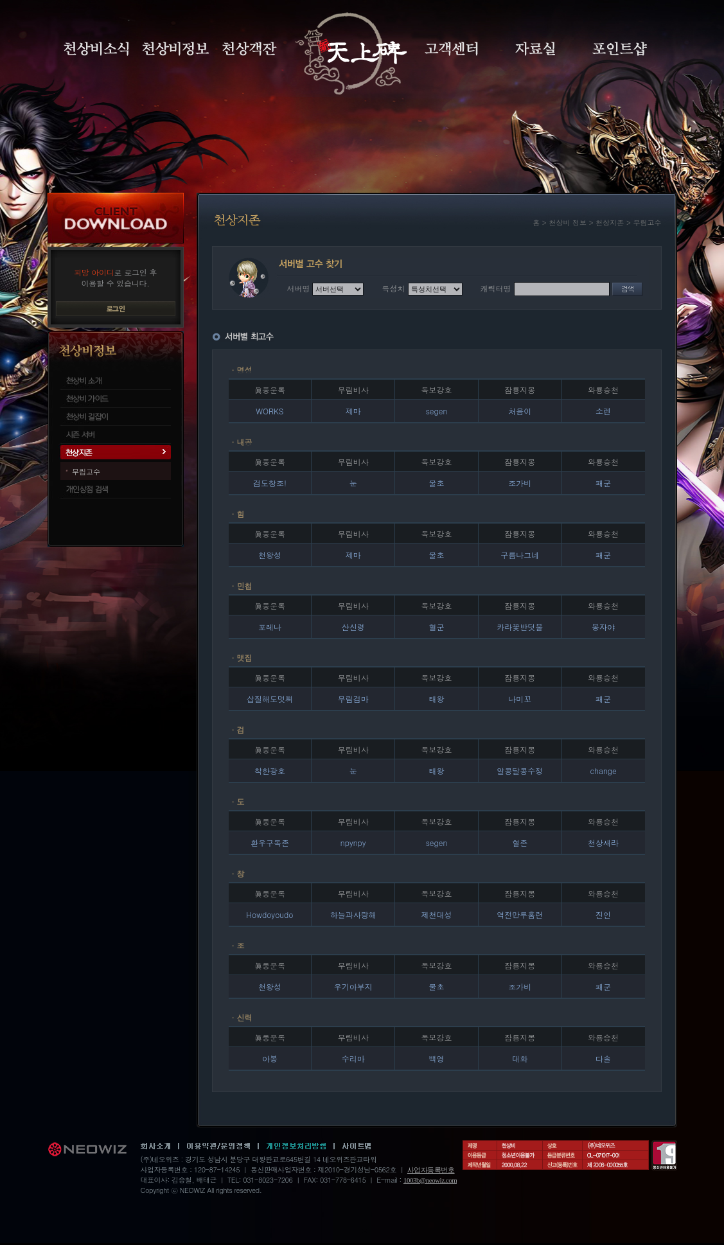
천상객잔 (249, 49)
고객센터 (451, 49)
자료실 (535, 49)
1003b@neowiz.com (430, 1180)
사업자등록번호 (431, 1170)
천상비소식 (96, 49)
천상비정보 (175, 49)
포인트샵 (619, 49)
